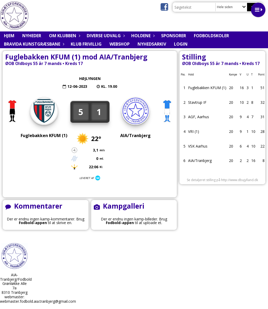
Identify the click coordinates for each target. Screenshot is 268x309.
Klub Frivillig (86, 44)
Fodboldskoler (211, 36)
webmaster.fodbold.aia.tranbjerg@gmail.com (38, 301)
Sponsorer (173, 36)
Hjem (9, 36)
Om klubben (64, 36)
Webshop (120, 44)
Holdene (142, 36)
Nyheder (31, 36)
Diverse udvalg (105, 36)
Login (181, 44)
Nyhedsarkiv (152, 44)
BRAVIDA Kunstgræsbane (33, 44)
